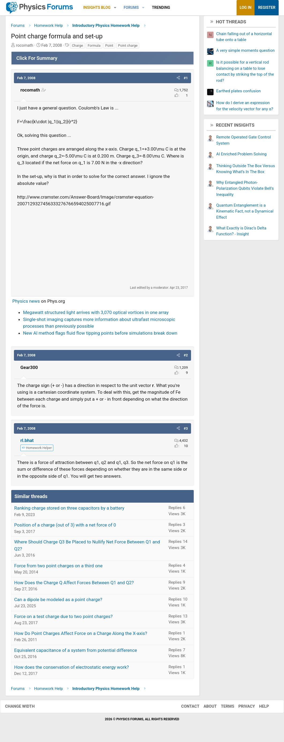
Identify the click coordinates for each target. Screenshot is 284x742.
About (204, 708)
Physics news (26, 303)
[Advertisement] (102, 248)
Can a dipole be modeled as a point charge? (58, 601)
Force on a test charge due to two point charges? (63, 618)
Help (259, 708)
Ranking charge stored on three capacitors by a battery (69, 510)
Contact (185, 708)
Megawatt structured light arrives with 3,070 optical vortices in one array (96, 314)
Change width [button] (25, 708)
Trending (161, 7)
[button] (115, 7)
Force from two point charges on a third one (58, 567)
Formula (94, 47)
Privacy (241, 708)
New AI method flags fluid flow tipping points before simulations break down (100, 335)
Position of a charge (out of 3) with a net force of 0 (65, 527)
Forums (131, 7)
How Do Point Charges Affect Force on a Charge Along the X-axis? (80, 635)
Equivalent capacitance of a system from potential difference (75, 652)
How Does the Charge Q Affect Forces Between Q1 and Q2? (74, 584)
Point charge (128, 47)
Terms (222, 708)
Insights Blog (97, 7)
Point (109, 47)
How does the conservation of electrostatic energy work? (71, 669)
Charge (77, 47)
